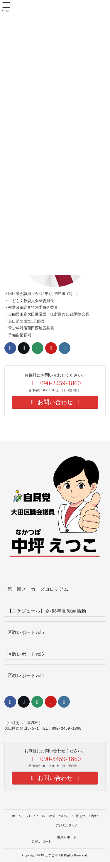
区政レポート (67, 837)
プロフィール (35, 816)
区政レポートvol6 (25, 632)
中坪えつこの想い (85, 816)
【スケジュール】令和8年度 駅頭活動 (46, 610)
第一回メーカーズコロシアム (37, 589)
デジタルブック (66, 825)
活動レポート (41, 841)
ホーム (16, 816)
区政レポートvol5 (25, 654)
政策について (58, 816)
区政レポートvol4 (25, 675)
